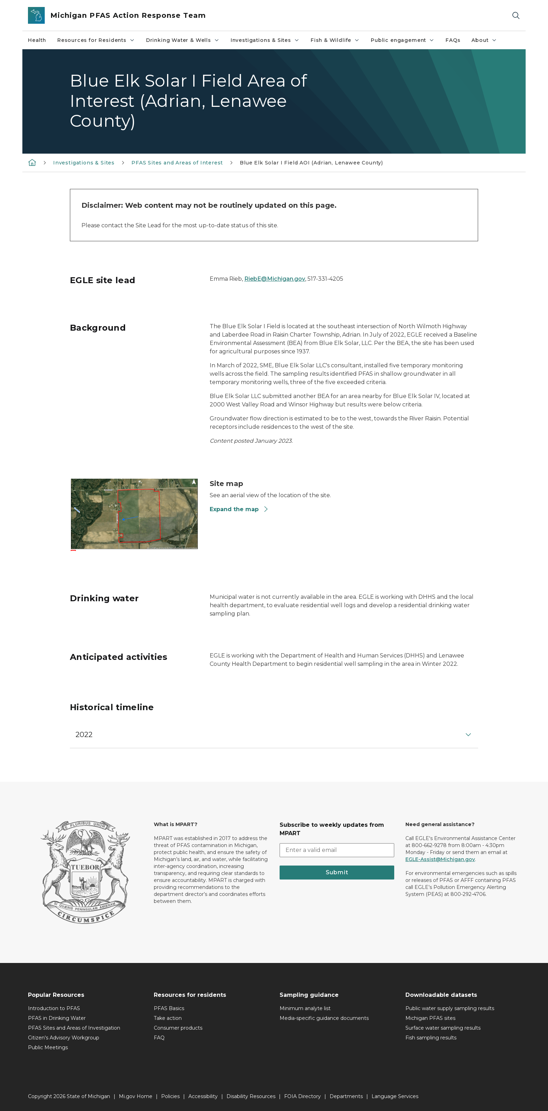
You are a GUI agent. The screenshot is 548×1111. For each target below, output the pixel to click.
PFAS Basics (169, 1008)
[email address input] (337, 850)
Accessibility (203, 1096)
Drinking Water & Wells (182, 40)
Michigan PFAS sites (430, 1018)
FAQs (453, 40)
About (484, 40)
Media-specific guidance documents (324, 1018)
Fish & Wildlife (335, 40)
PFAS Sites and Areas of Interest (177, 163)
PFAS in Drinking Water (57, 1018)
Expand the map (239, 509)
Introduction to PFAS (54, 1008)
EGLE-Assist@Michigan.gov (440, 859)
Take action (168, 1018)
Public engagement (402, 40)
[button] (274, 734)
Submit (337, 872)
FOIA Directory (302, 1096)
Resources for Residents (96, 40)
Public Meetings (48, 1047)
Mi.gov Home (135, 1096)
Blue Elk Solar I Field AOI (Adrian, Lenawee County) (311, 163)
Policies (170, 1096)
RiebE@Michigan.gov (274, 278)
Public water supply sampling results (449, 1008)
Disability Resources (250, 1096)
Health (37, 40)
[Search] (516, 15)
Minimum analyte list (305, 1008)
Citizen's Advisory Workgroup (63, 1038)
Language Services (395, 1096)
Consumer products (178, 1028)
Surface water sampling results (443, 1028)
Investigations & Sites (265, 40)
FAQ (159, 1038)
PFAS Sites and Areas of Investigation (74, 1028)
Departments (346, 1096)
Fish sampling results (430, 1038)
